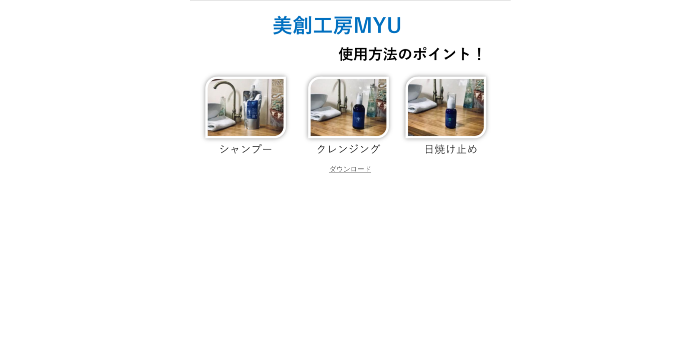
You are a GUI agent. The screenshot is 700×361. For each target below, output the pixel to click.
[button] (350, 169)
